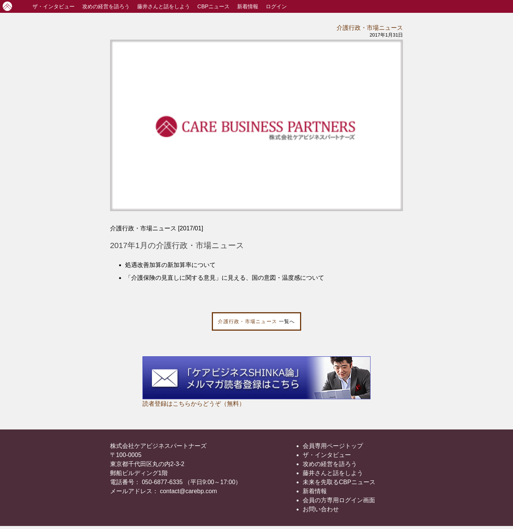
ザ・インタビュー (327, 455)
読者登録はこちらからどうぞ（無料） (193, 403)
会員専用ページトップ (333, 446)
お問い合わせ (321, 509)
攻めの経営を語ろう (330, 464)
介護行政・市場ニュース (370, 28)
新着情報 (247, 6)
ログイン (276, 6)
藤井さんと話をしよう (163, 6)
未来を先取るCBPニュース (339, 482)
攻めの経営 (106, 6)
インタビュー (53, 6)
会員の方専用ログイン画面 (339, 500)
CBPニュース (214, 6)
